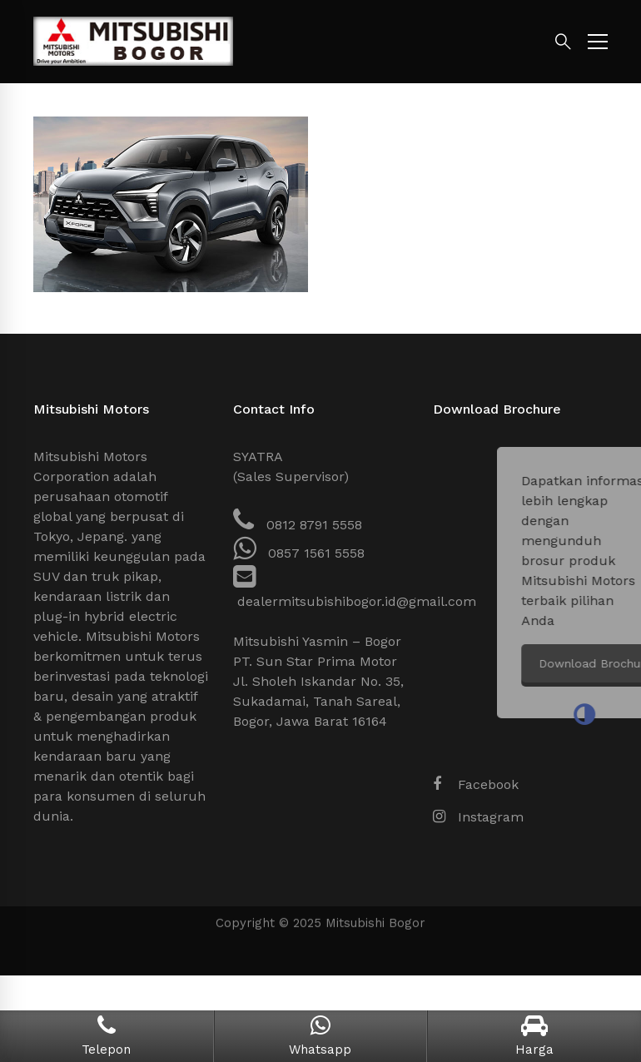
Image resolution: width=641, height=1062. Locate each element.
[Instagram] (478, 817)
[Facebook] (475, 785)
